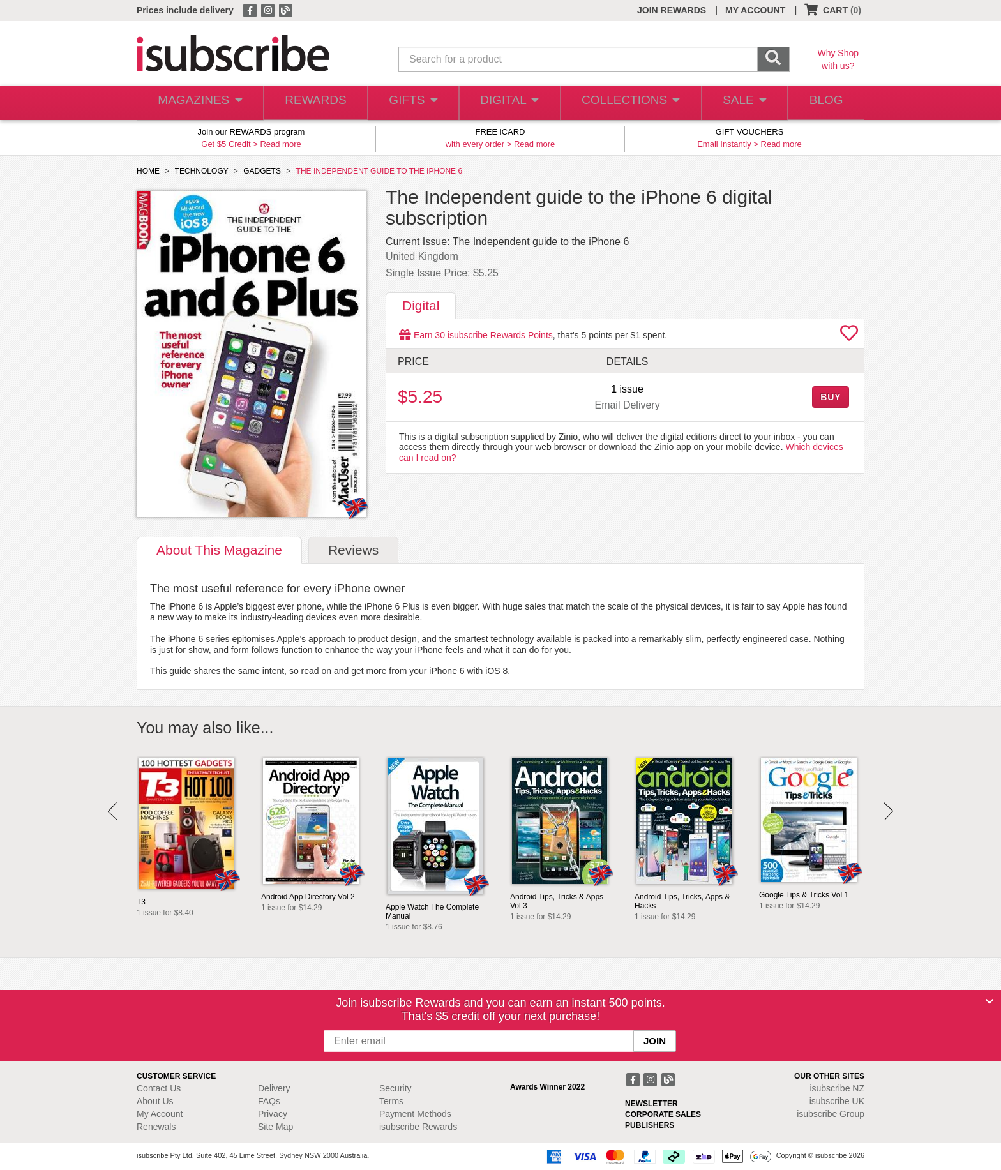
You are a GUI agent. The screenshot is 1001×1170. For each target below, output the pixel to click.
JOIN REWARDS (671, 10)
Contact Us (159, 1088)
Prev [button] (112, 811)
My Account (160, 1114)
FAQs (269, 1101)
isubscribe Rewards (418, 1126)
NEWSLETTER (651, 1103)
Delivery (274, 1088)
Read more (280, 144)
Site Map (275, 1126)
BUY (830, 397)
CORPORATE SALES (663, 1114)
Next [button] (888, 811)
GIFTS (411, 103)
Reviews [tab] (353, 550)
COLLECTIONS (626, 103)
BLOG (824, 103)
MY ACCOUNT (755, 10)
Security (395, 1088)
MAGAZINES (198, 103)
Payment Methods (415, 1114)
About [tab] (219, 550)
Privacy (272, 1114)
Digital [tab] (420, 305)
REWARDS (312, 103)
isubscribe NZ (836, 1088)
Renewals (156, 1126)
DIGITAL (508, 103)
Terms (391, 1101)
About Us (155, 1101)
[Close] (989, 1001)
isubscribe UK (836, 1101)
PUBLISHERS (649, 1125)
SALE (739, 103)
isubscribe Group (830, 1114)
